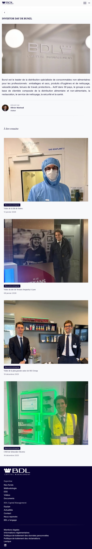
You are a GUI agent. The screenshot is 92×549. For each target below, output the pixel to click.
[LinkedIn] (5, 545)
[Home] (17, 475)
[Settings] (89, 3)
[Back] (4, 12)
